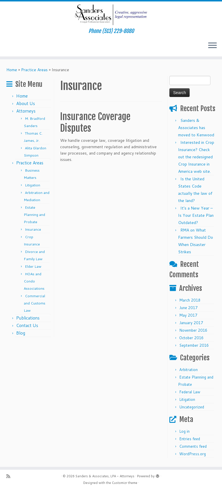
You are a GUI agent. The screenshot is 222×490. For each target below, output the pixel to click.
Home (11, 70)
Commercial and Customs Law (34, 303)
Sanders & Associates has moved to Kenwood (196, 128)
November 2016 (193, 330)
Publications (28, 318)
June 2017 (188, 307)
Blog (20, 333)
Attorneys (26, 111)
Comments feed (193, 446)
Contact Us (27, 325)
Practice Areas (34, 70)
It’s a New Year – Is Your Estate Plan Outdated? (196, 215)
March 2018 (189, 300)
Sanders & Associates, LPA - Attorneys (104, 476)
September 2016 (194, 345)
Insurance (33, 229)
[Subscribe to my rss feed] (10, 476)
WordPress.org (192, 453)
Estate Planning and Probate (34, 214)
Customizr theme (124, 482)
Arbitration (188, 369)
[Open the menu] (212, 46)
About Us (25, 103)
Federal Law (189, 391)
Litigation (32, 185)
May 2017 (188, 315)
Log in (184, 431)
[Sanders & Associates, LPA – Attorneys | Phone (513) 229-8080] (111, 14)
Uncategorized (191, 407)
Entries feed (189, 438)
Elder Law (33, 266)
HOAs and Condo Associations (34, 281)
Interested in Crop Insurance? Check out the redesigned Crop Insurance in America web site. (196, 157)
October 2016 (191, 337)
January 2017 (191, 322)
